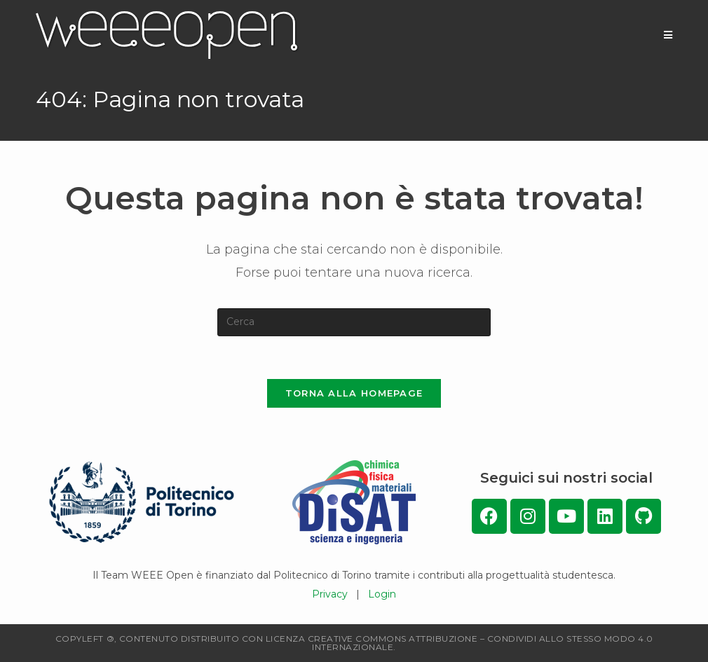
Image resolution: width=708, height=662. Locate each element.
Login (382, 594)
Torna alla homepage (354, 393)
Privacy (330, 594)
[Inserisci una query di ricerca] (354, 322)
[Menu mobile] (668, 35)
